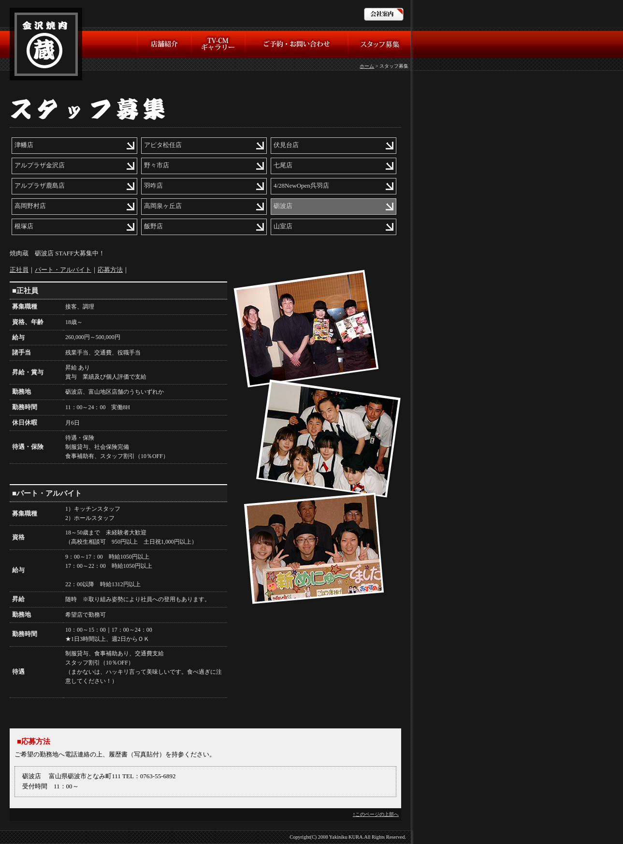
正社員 (19, 269)
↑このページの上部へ (376, 814)
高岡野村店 (30, 205)
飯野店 (153, 226)
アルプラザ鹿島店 (39, 185)
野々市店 (156, 165)
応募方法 (110, 269)
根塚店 (23, 226)
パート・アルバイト (63, 269)
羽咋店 (153, 185)
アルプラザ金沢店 (39, 165)
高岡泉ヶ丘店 (163, 205)
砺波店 (283, 205)
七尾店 (283, 165)
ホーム (367, 66)
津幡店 (23, 144)
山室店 (283, 226)
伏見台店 (286, 144)
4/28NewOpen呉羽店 (301, 185)
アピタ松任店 (163, 144)
